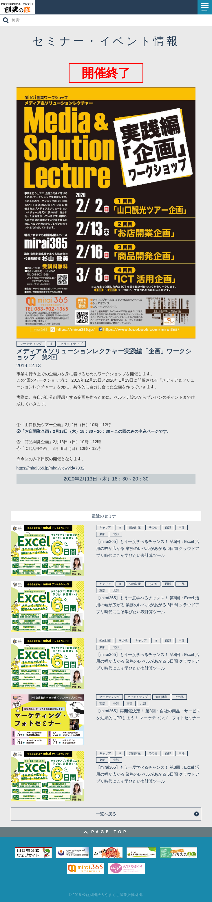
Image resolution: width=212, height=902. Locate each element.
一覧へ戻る (106, 814)
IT (51, 343)
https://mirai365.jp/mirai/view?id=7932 (51, 468)
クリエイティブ (71, 343)
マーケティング (31, 343)
